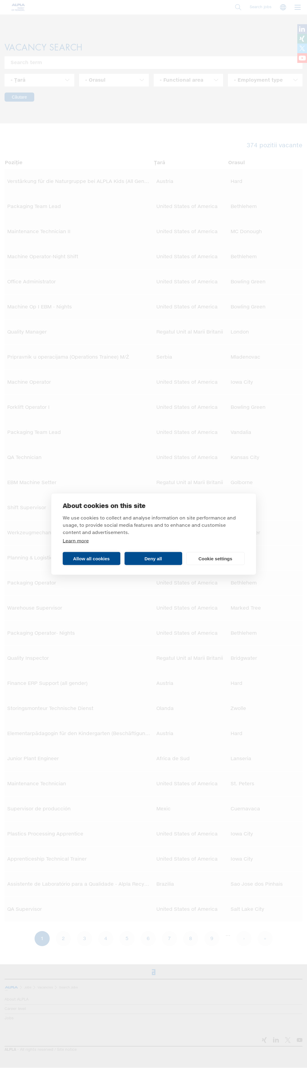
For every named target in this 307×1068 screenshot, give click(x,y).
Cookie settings (215, 558)
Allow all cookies (91, 558)
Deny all (153, 558)
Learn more (76, 541)
